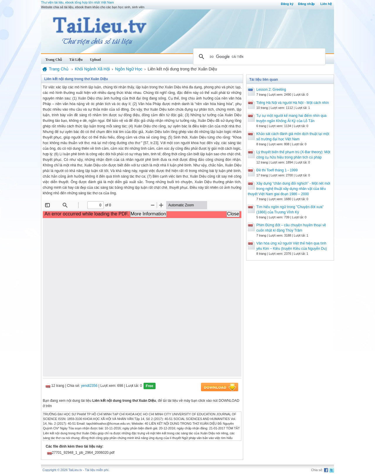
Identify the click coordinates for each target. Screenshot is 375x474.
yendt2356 (89, 386)
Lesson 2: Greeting (271, 89)
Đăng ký (287, 4)
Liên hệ (326, 4)
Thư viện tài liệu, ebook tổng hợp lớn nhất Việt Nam (77, 2)
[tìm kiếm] (258, 56)
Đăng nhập (306, 4)
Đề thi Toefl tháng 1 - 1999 (277, 170)
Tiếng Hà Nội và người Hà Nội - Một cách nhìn (292, 103)
